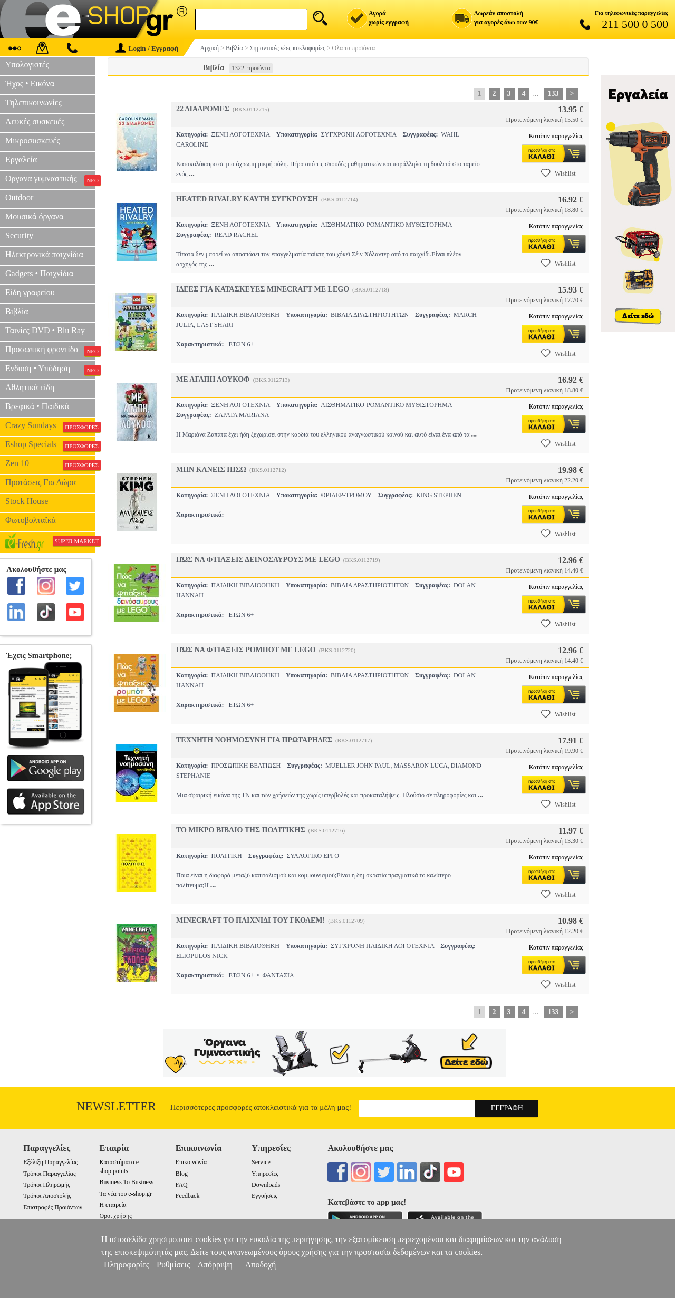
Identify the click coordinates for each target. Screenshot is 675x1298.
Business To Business (126, 1182)
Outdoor (19, 197)
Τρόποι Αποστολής (47, 1195)
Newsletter (116, 1106)
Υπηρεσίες (265, 1173)
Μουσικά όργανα (34, 216)
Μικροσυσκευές (32, 140)
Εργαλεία (21, 159)
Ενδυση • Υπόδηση (50, 369)
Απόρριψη (214, 1264)
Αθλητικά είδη (29, 387)
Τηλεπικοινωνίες (33, 102)
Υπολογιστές (27, 64)
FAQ (182, 1184)
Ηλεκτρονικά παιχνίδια (44, 254)
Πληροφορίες (126, 1264)
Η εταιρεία (112, 1204)
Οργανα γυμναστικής (50, 180)
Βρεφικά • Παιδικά (37, 406)
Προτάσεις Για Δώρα (40, 482)
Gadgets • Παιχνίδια (39, 273)
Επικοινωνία (191, 1162)
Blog (182, 1173)
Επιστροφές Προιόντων (52, 1207)
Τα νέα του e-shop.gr (125, 1193)
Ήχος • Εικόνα (29, 83)
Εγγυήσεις (264, 1195)
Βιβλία (16, 311)
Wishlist (558, 173)
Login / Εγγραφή (147, 48)
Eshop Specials (50, 445)
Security (19, 235)
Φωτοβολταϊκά (30, 520)
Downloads (266, 1184)
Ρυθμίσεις (173, 1264)
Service (261, 1162)
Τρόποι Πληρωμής (46, 1184)
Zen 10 (50, 464)
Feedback (188, 1195)
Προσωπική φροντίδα (50, 350)
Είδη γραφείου (30, 292)
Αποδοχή (260, 1264)
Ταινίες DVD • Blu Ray (45, 330)
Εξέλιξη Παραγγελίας (50, 1162)
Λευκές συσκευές (34, 121)
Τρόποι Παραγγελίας (49, 1173)
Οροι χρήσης (115, 1215)
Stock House (26, 501)
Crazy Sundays (50, 426)
